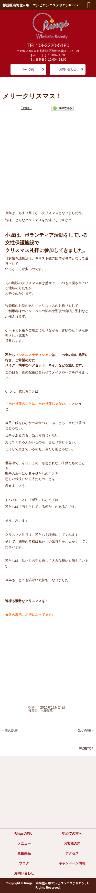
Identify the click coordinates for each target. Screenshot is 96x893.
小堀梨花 (46, 710)
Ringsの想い (24, 833)
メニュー (24, 843)
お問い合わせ (67, 69)
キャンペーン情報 (72, 863)
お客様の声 (72, 843)
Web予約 (28, 69)
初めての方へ (72, 833)
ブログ (24, 863)
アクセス (72, 853)
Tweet (26, 107)
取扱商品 (24, 853)
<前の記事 (10, 730)
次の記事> (85, 730)
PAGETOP (86, 748)
